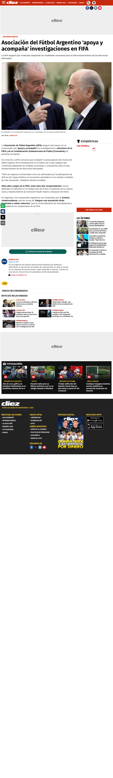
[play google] (99, 420)
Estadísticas (89, 141)
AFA (5, 283)
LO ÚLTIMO (83, 218)
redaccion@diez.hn (17, 275)
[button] (3, 205)
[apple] (99, 426)
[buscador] (88, 3)
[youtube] (44, 447)
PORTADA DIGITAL (66, 414)
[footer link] (56, 409)
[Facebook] (31, 447)
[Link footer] (10, 403)
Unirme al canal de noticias (40, 252)
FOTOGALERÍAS (14, 363)
